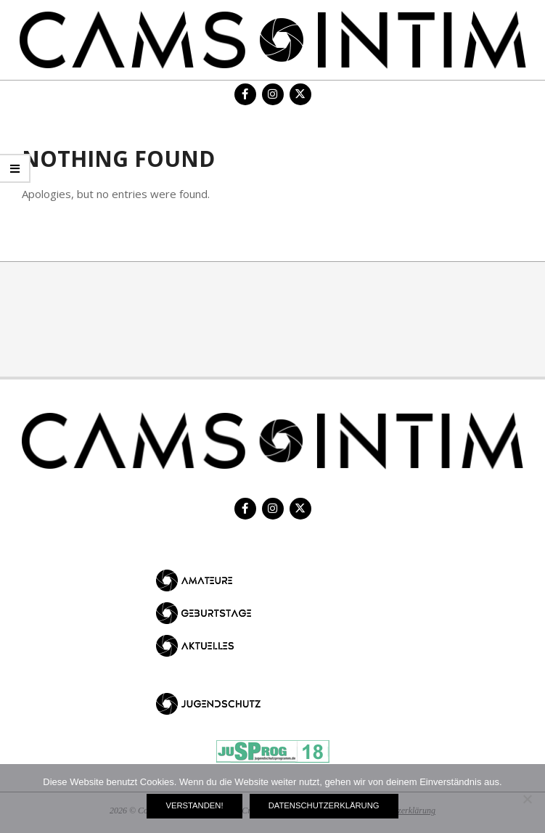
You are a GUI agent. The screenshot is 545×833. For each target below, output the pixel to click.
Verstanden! (194, 805)
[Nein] (527, 799)
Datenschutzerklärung (324, 805)
